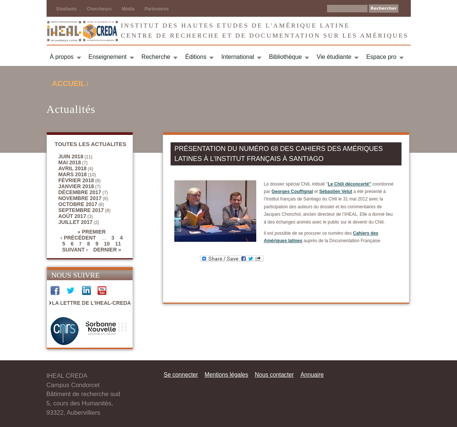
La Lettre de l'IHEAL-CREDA (91, 303)
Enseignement (108, 57)
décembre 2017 (79, 192)
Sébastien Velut (335, 191)
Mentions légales (226, 374)
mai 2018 (69, 162)
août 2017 (72, 216)
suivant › (75, 250)
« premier (91, 232)
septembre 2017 (81, 210)
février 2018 (76, 180)
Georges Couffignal (292, 191)
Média (128, 9)
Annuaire (312, 374)
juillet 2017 (75, 222)
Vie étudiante (334, 57)
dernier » (107, 250)
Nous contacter (274, 374)
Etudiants (67, 9)
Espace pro (381, 57)
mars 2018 (72, 174)
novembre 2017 (80, 198)
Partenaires (157, 9)
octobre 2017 (78, 204)
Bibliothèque (285, 57)
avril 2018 (72, 168)
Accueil (68, 83)
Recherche (156, 57)
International (237, 57)
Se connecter (181, 374)
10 (107, 244)
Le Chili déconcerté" (349, 184)
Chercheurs (99, 9)
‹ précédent (78, 238)
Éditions (195, 57)
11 (118, 244)
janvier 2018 (76, 186)
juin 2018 (70, 156)
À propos (62, 57)
